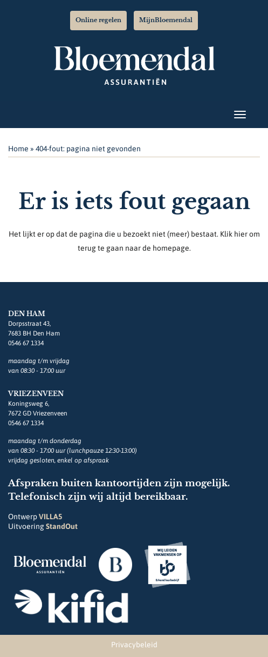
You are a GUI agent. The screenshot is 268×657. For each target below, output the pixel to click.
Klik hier (234, 234)
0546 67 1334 (26, 343)
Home (18, 148)
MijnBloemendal (166, 20)
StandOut (62, 526)
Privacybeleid (134, 644)
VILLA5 (50, 516)
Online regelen (98, 20)
